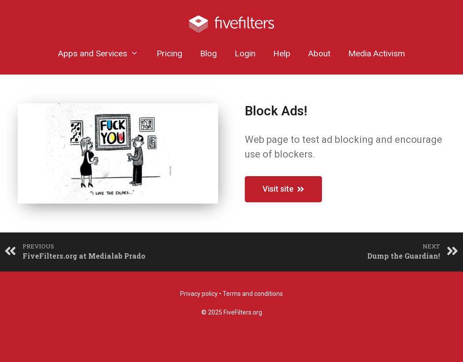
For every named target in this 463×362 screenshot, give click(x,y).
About (319, 53)
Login (245, 53)
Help (281, 53)
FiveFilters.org (243, 312)
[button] (283, 189)
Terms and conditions (253, 293)
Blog (208, 53)
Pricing (169, 53)
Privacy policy (199, 293)
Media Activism (376, 53)
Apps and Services (102, 53)
